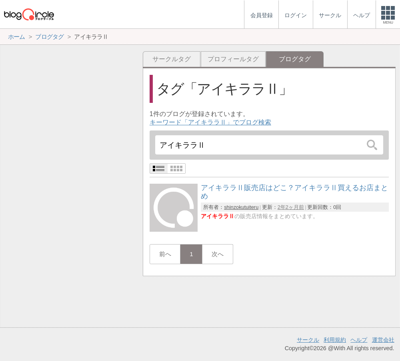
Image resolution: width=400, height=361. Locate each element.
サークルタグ (171, 59)
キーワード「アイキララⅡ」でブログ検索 (210, 122)
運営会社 (383, 340)
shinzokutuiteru (241, 207)
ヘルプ (358, 340)
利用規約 (335, 340)
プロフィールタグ (233, 59)
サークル (308, 340)
